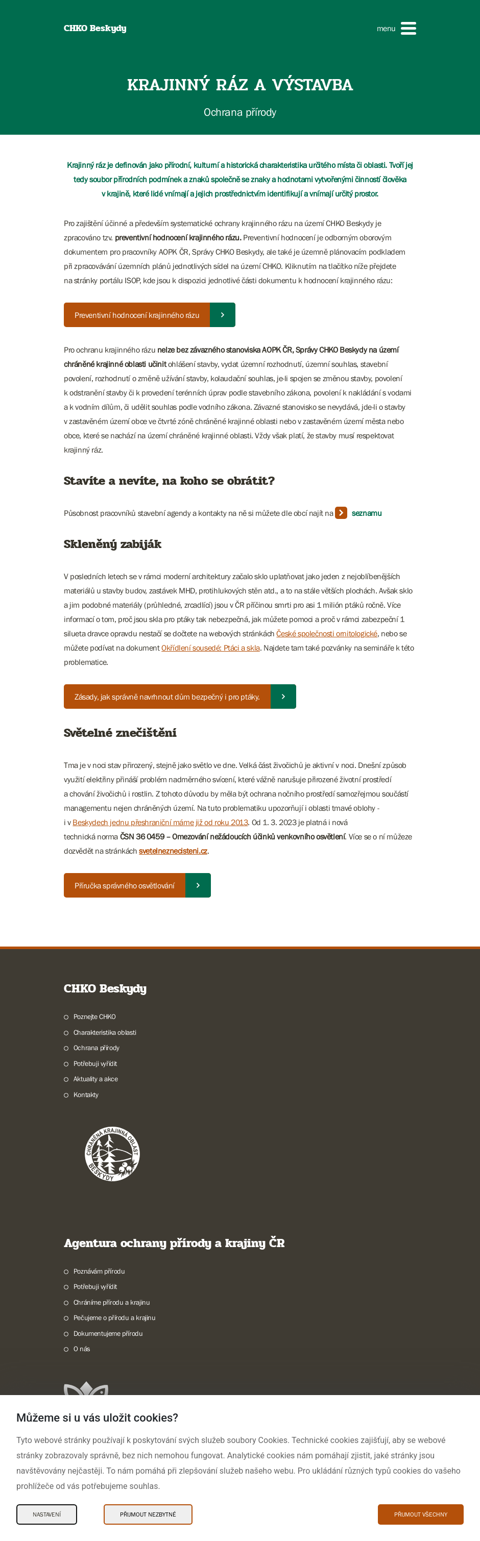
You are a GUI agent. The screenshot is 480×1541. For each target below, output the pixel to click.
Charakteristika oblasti (105, 1032)
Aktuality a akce (96, 1079)
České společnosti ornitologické (326, 633)
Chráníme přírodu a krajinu (112, 1302)
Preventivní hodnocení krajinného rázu (137, 314)
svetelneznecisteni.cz (173, 850)
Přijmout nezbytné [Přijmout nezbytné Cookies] (148, 1514)
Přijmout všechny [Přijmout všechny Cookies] (420, 1514)
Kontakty (86, 1094)
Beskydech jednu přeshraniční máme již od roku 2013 (160, 822)
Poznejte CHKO (95, 1016)
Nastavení (47, 1514)
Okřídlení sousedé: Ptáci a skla (210, 647)
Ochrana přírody (96, 1047)
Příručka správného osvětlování (125, 885)
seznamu (366, 512)
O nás (82, 1349)
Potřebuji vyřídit (95, 1063)
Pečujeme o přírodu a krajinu (115, 1317)
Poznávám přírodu (99, 1271)
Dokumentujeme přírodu (108, 1333)
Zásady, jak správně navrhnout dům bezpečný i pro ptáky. (167, 696)
